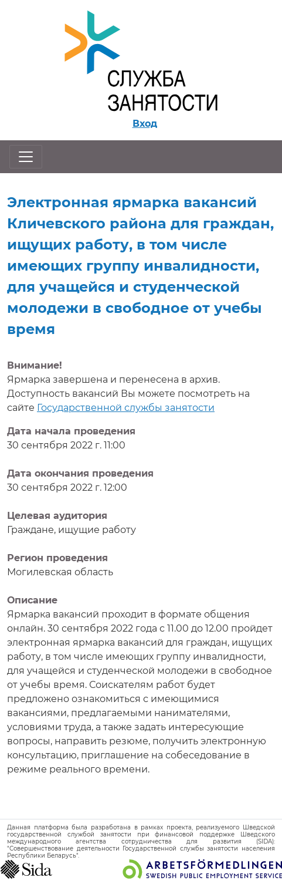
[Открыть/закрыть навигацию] (25, 156)
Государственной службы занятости (126, 407)
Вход (144, 123)
